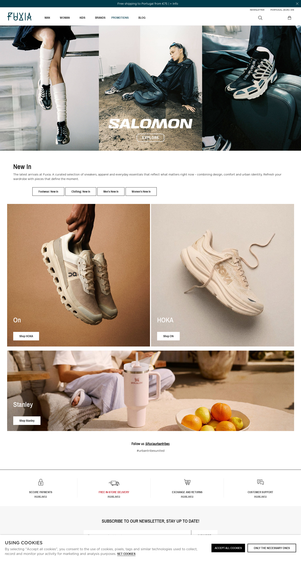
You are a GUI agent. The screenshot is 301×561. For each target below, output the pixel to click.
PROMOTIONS (120, 17)
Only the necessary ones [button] (272, 548)
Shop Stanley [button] (26, 420)
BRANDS (100, 17)
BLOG (142, 17)
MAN (47, 17)
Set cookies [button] (126, 554)
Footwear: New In (48, 191)
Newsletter (257, 10)
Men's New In (110, 191)
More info (40, 496)
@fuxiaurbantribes (157, 443)
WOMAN (65, 17)
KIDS (82, 17)
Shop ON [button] (168, 336)
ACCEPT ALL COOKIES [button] (228, 548)
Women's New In (141, 191)
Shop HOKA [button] (26, 336)
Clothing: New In (80, 191)
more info (114, 496)
